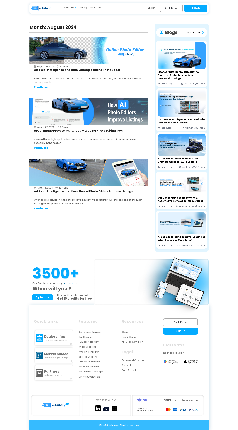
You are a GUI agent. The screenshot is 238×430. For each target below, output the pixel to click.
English (151, 7)
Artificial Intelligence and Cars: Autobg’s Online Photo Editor (77, 70)
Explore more (194, 32)
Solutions (70, 8)
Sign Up (178, 331)
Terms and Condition (133, 360)
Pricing (83, 7)
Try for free (43, 297)
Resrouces (95, 7)
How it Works (129, 337)
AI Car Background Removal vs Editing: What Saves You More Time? (181, 238)
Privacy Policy (129, 365)
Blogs (125, 332)
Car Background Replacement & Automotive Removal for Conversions (180, 199)
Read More (41, 87)
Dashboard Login (173, 353)
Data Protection (130, 370)
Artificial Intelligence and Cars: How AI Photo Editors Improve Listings (83, 191)
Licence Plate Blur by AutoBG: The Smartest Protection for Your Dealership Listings (178, 75)
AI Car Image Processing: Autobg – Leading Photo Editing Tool (78, 131)
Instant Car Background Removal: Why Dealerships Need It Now (181, 121)
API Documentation (132, 342)
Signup (195, 8)
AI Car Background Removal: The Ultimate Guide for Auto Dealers (178, 160)
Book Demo (171, 8)
